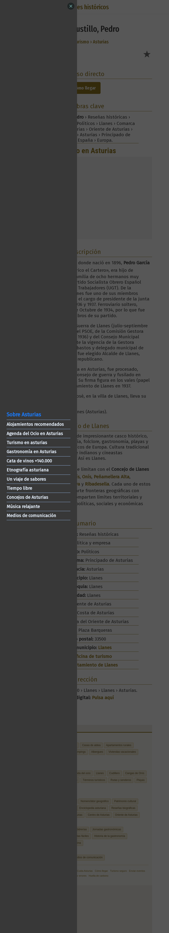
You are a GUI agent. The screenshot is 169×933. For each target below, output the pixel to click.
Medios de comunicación (31, 515)
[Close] (70, 6)
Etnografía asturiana (28, 470)
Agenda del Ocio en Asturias (35, 433)
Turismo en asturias (27, 442)
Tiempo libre (19, 488)
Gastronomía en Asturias (31, 451)
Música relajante (23, 506)
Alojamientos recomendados (35, 424)
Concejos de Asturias (27, 497)
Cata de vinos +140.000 (29, 461)
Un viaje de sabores (26, 479)
